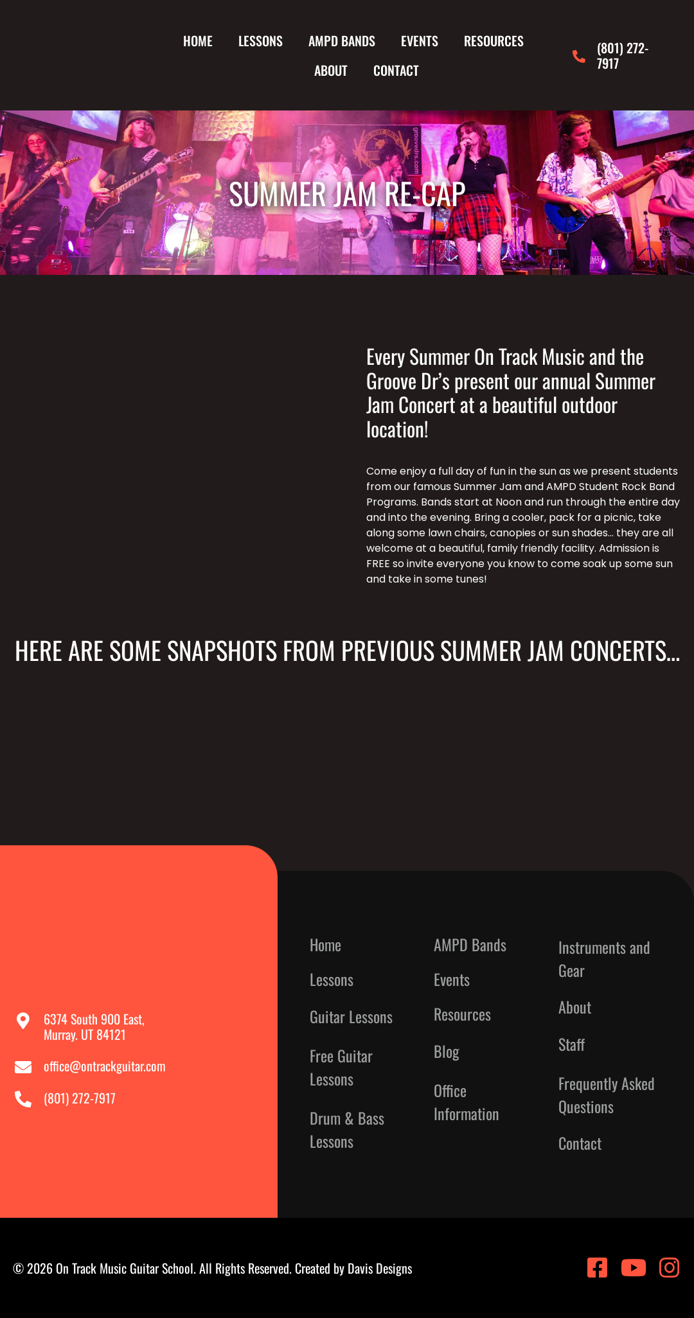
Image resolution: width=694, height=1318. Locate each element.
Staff (571, 1043)
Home (198, 40)
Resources (494, 40)
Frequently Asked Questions (606, 1094)
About (331, 70)
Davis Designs (380, 1268)
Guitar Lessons (351, 1016)
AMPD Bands (341, 40)
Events (419, 40)
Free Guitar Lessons (341, 1067)
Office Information (466, 1101)
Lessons (260, 40)
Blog (446, 1050)
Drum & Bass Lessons (347, 1129)
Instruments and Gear (604, 958)
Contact (396, 70)
